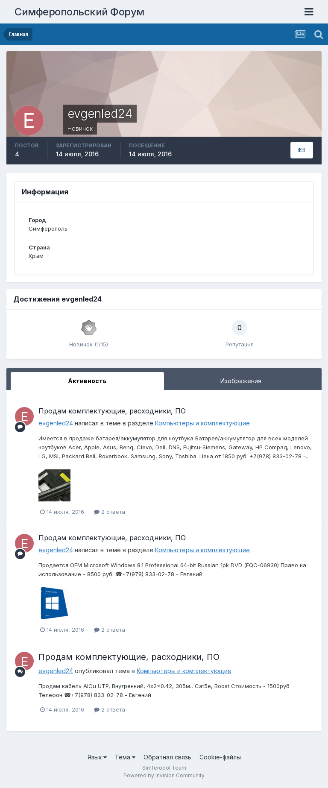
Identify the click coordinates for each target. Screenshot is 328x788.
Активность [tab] (87, 380)
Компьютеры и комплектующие (202, 423)
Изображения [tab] (240, 380)
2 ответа (109, 511)
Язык (97, 757)
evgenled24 (55, 423)
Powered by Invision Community (164, 775)
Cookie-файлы (220, 757)
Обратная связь (167, 757)
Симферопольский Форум (79, 12)
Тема (125, 757)
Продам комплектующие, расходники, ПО (112, 411)
